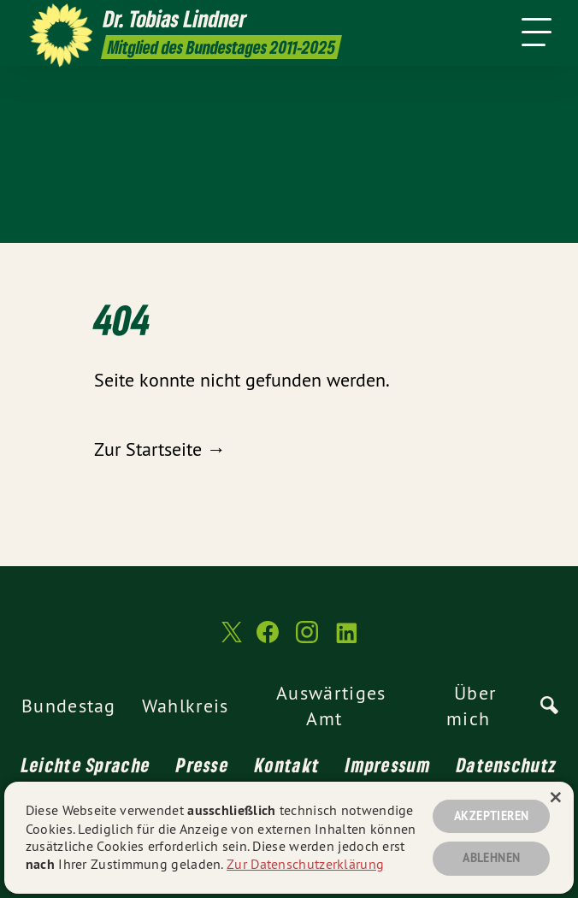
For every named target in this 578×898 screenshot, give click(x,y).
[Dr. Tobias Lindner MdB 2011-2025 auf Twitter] (230, 640)
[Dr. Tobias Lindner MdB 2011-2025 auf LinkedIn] (346, 639)
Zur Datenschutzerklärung (305, 863)
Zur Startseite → (160, 449)
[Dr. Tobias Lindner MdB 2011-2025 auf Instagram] (307, 639)
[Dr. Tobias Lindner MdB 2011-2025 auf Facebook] (267, 639)
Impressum (388, 765)
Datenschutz (507, 765)
